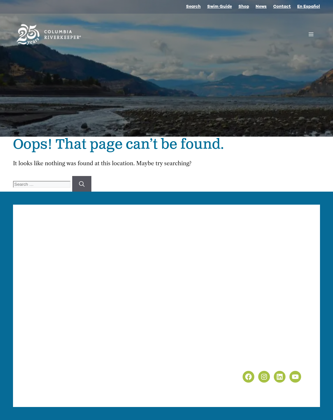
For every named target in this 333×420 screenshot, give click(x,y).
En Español (308, 7)
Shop (243, 7)
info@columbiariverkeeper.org (99, 299)
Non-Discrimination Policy (267, 360)
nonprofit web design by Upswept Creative (159, 390)
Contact (282, 7)
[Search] (81, 184)
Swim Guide (219, 7)
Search (193, 7)
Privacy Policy (250, 351)
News (261, 7)
